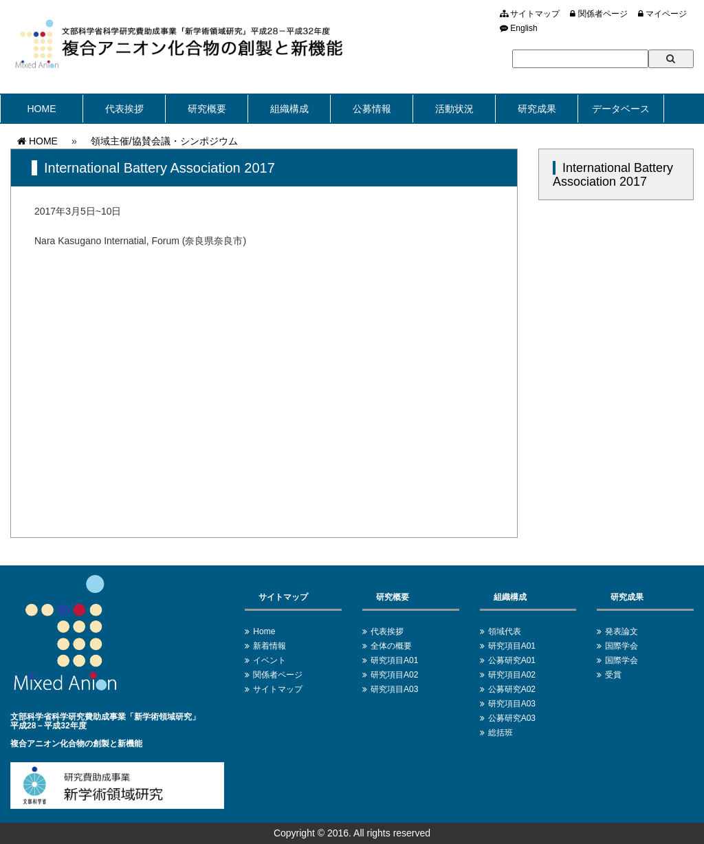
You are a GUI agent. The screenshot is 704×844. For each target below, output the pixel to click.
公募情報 (372, 108)
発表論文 (621, 631)
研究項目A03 (394, 689)
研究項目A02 (394, 675)
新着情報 (269, 646)
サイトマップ (530, 14)
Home (264, 631)
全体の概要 (391, 646)
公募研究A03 (512, 718)
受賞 (613, 675)
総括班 (500, 732)
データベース (621, 108)
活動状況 (454, 108)
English (519, 28)
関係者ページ (598, 14)
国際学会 (621, 646)
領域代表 (504, 631)
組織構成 (289, 108)
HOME (42, 108)
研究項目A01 (394, 660)
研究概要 (207, 108)
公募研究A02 (512, 689)
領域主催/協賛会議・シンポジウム (164, 141)
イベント (269, 660)
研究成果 (537, 108)
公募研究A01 (512, 660)
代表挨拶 (124, 108)
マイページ (662, 14)
